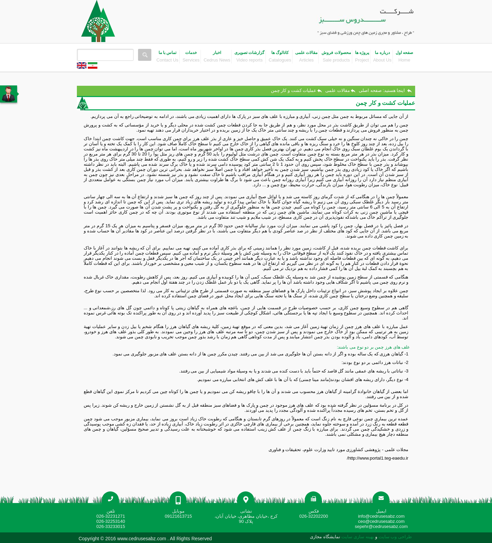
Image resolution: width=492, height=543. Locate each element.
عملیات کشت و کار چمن (293, 90)
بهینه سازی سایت (357, 536)
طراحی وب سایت (394, 536)
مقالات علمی (337, 90)
